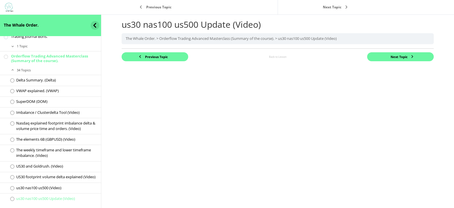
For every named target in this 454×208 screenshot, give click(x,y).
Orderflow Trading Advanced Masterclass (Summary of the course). (216, 38)
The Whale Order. (21, 25)
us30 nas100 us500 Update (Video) (307, 38)
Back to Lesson (278, 57)
